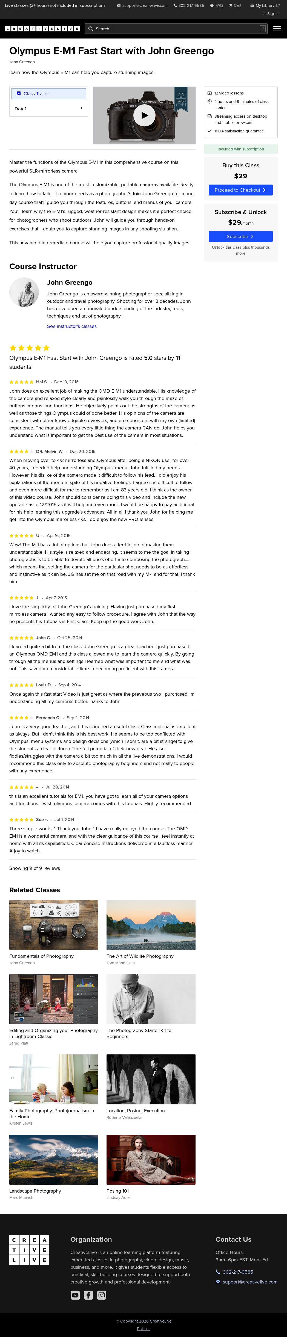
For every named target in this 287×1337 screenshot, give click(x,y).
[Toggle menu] (277, 29)
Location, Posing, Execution (136, 1110)
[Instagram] (102, 1295)
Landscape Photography (35, 1190)
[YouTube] (75, 1295)
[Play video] (144, 115)
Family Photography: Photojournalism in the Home (51, 1113)
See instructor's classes (72, 326)
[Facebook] (88, 1295)
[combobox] (176, 29)
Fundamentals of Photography (41, 956)
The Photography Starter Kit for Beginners (140, 1033)
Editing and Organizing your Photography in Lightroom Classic (53, 1033)
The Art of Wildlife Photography (140, 956)
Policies (143, 1329)
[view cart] (236, 5)
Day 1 (21, 108)
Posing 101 (118, 1190)
